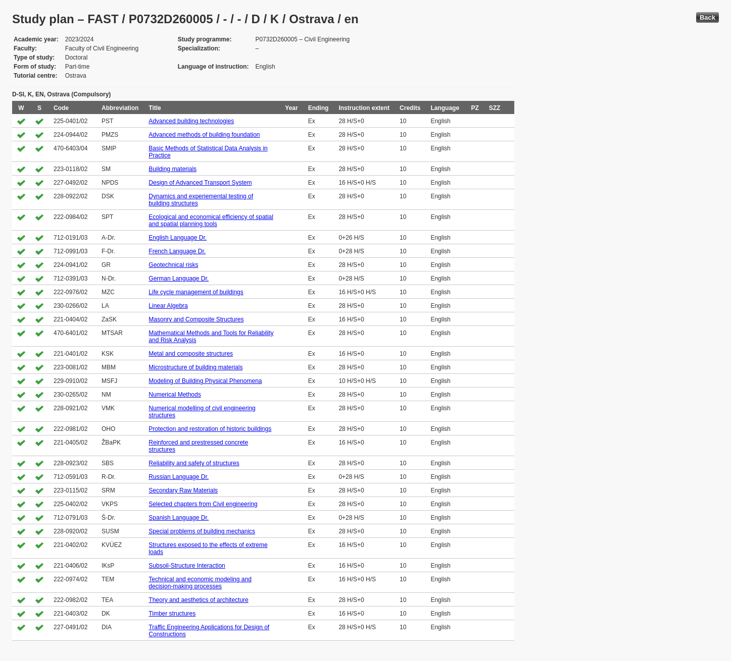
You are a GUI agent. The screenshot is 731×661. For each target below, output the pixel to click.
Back (707, 17)
